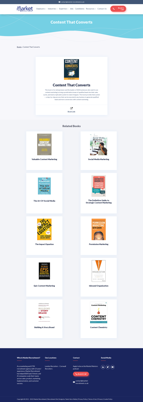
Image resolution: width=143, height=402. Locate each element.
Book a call (121, 9)
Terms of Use (92, 399)
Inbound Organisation (98, 286)
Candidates (79, 9)
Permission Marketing (98, 244)
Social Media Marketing (98, 159)
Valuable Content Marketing (44, 159)
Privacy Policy (82, 399)
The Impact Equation (44, 244)
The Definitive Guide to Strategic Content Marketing (99, 201)
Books (19, 47)
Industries (52, 9)
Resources (91, 9)
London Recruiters (51, 366)
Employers (41, 9)
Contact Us (102, 9)
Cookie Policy (108, 399)
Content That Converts (71, 85)
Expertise (63, 9)
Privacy (100, 399)
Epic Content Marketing (44, 286)
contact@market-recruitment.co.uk (72, 2)
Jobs (71, 9)
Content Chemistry (98, 327)
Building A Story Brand (44, 327)
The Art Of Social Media (44, 201)
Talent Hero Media (71, 399)
